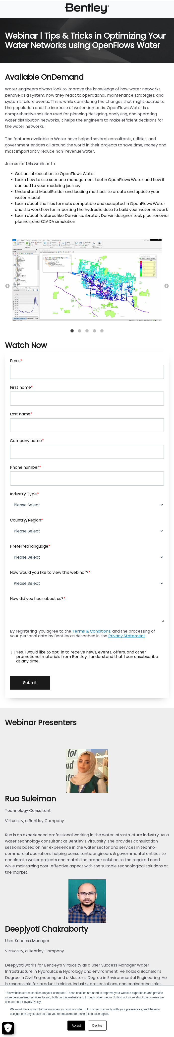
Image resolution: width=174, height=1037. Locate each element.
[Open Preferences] (8, 1028)
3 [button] (87, 330)
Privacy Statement (126, 636)
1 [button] (72, 330)
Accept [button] (76, 1025)
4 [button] (94, 330)
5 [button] (102, 330)
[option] (87, 281)
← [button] (7, 286)
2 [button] (79, 330)
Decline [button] (97, 1025)
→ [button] (166, 286)
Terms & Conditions (91, 631)
